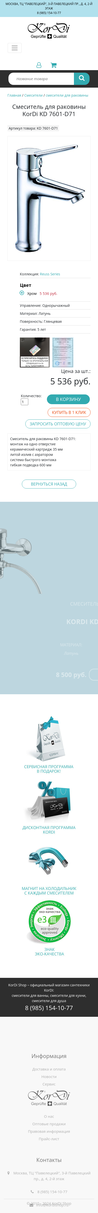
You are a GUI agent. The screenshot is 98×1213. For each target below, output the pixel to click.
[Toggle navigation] (15, 48)
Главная (14, 95)
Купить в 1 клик (69, 412)
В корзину (68, 399)
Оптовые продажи (49, 1146)
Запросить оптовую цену (58, 424)
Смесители (33, 95)
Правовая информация (49, 1154)
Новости (49, 1109)
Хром (32, 293)
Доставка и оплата (49, 1102)
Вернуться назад (49, 484)
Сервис (48, 1117)
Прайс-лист (49, 1161)
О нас (49, 1139)
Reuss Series (50, 274)
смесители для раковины (67, 95)
